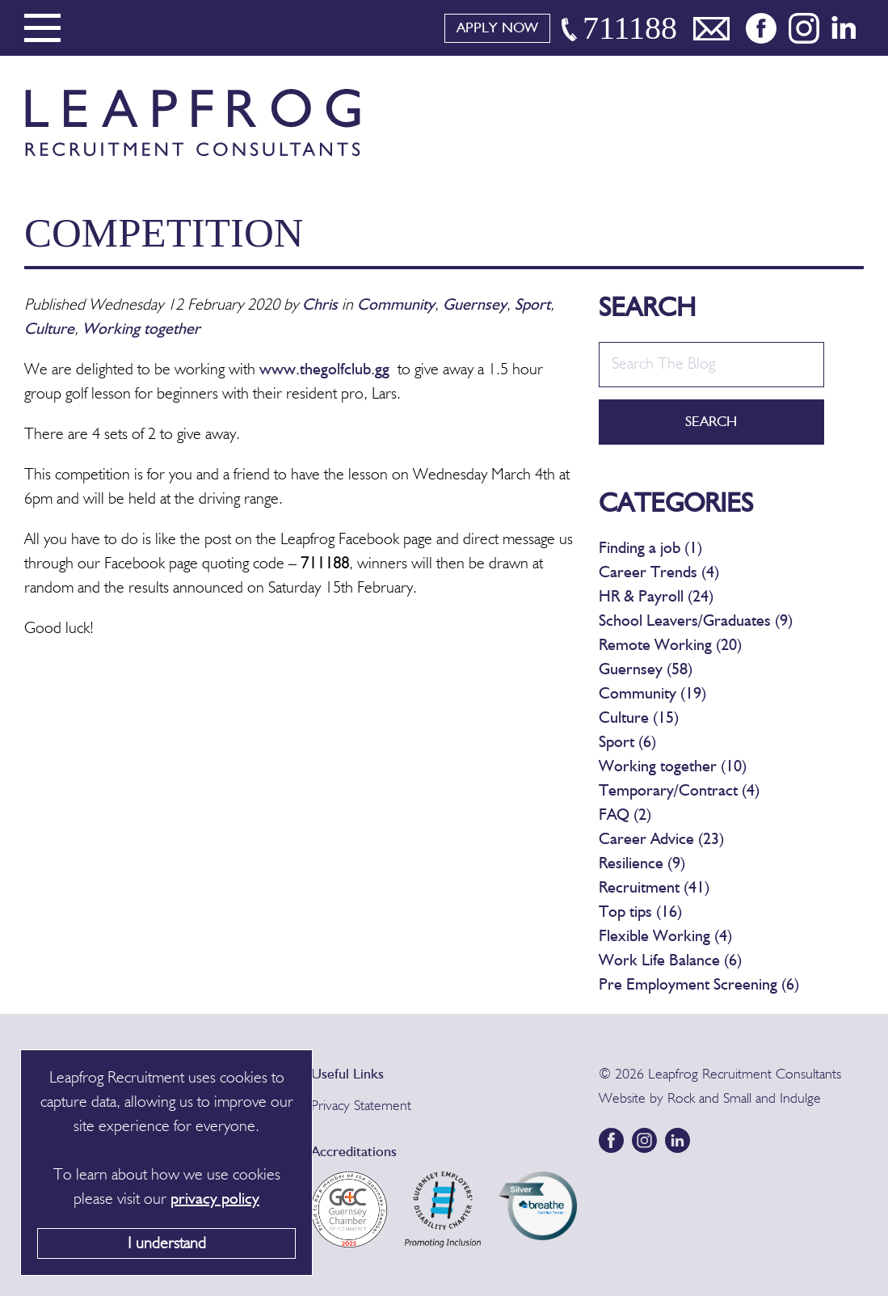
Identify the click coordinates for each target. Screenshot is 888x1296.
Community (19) (652, 694)
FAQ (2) (625, 816)
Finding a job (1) (650, 549)
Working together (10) (673, 767)
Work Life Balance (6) (670, 961)
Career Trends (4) (659, 573)
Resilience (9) (642, 864)
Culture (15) (639, 719)
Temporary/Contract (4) (679, 791)
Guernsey (475, 306)
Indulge (800, 1098)
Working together (141, 330)
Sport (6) (627, 743)
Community (396, 306)
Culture (49, 330)
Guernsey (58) (645, 670)
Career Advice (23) (661, 840)
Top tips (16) (640, 913)
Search (711, 422)
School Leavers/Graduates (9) (696, 622)
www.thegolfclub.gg (324, 370)
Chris (320, 306)
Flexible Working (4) (665, 937)
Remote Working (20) (670, 646)
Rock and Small (709, 1098)
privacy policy (214, 1200)
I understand (167, 1244)
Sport (532, 306)
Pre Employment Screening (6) (699, 985)
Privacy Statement (361, 1106)
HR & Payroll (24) (656, 597)
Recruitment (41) (654, 888)
